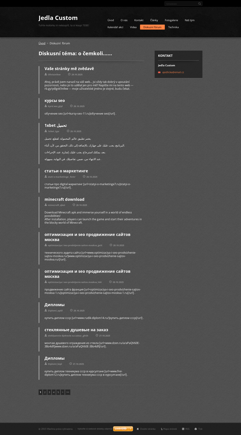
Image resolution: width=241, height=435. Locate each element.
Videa (133, 28)
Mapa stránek (170, 429)
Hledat (199, 3)
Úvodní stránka (147, 429)
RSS (187, 429)
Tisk (200, 429)
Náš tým (190, 21)
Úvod (111, 21)
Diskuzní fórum (152, 28)
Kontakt (138, 21)
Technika (173, 28)
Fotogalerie (171, 21)
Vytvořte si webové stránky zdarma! (94, 429)
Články (154, 21)
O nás (124, 21)
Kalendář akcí (115, 28)
